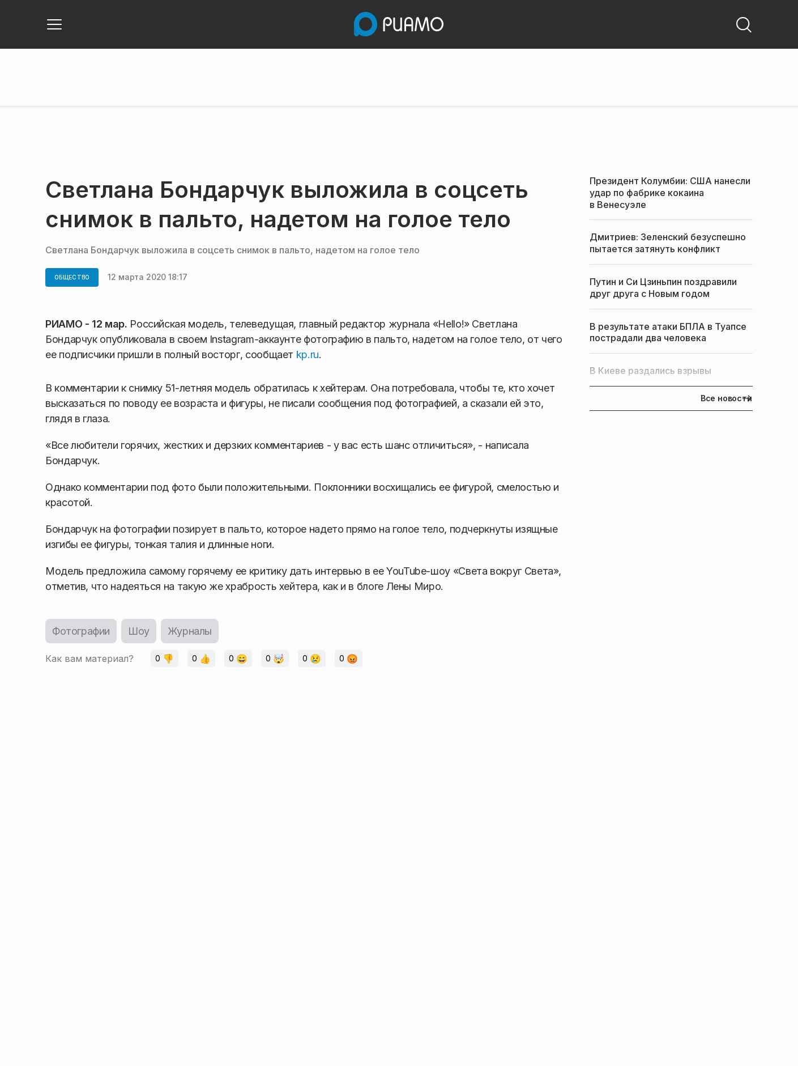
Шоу (139, 631)
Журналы (190, 631)
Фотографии (81, 631)
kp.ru (307, 354)
